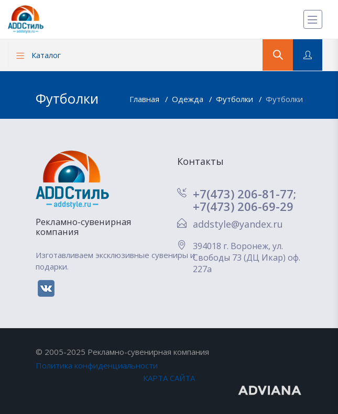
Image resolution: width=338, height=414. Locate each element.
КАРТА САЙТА (169, 378)
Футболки (235, 99)
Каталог (38, 55)
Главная (145, 99)
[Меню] (312, 19)
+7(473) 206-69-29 (243, 206)
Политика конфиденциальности (97, 365)
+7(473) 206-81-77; (244, 194)
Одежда (188, 99)
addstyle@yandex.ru (238, 224)
